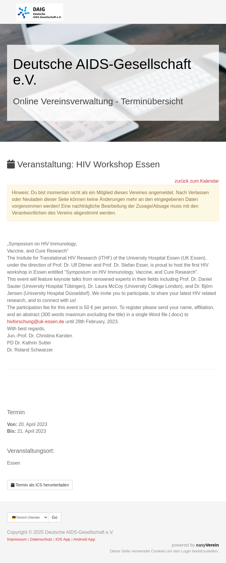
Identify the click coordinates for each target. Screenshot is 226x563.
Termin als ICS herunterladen (40, 485)
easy (207, 544)
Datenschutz (41, 539)
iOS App (63, 539)
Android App (84, 539)
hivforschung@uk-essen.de (35, 321)
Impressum (17, 539)
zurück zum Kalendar (197, 181)
